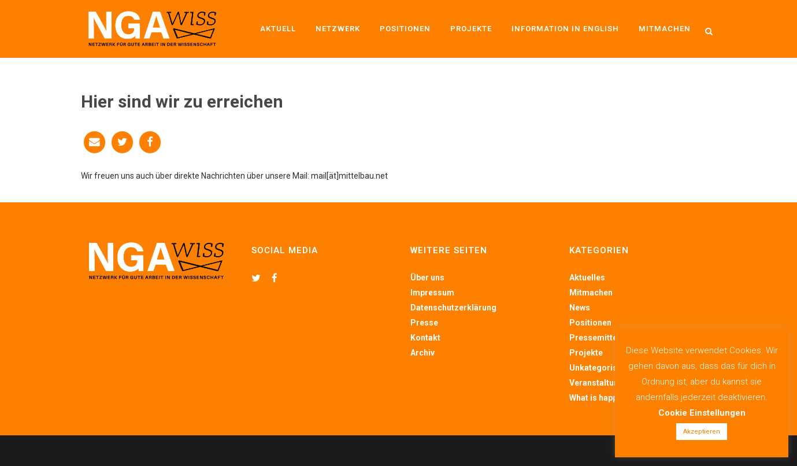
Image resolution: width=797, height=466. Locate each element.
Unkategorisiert (600, 367)
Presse (424, 322)
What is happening (604, 397)
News (579, 307)
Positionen (590, 322)
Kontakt (425, 337)
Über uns (427, 277)
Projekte (586, 352)
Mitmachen (591, 292)
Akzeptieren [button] (701, 431)
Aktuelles (587, 277)
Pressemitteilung (602, 337)
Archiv (422, 352)
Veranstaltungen (601, 382)
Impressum (432, 292)
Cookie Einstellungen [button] (702, 413)
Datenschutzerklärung (453, 307)
